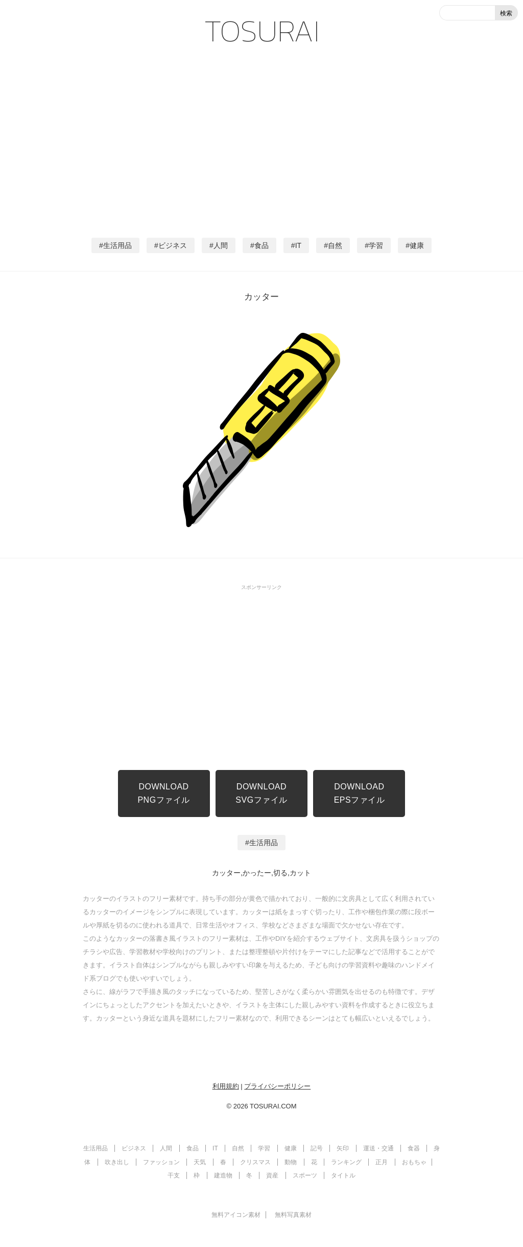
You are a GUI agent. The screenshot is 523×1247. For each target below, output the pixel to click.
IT (298, 245)
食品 (261, 245)
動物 (290, 1162)
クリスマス (255, 1162)
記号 (317, 1148)
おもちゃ (414, 1162)
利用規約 (225, 1086)
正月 (381, 1162)
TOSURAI (261, 31)
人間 (220, 245)
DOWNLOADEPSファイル (359, 793)
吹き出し (117, 1162)
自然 (335, 245)
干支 (174, 1175)
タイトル (343, 1175)
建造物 (223, 1175)
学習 (376, 245)
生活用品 (117, 245)
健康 (417, 245)
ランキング (346, 1162)
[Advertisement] (261, 138)
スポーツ (305, 1175)
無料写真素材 (293, 1214)
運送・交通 (378, 1148)
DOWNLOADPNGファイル (163, 793)
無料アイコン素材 (235, 1214)
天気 (200, 1162)
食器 (414, 1148)
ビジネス (172, 245)
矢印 (343, 1148)
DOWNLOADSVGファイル (261, 793)
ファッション (161, 1162)
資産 (272, 1175)
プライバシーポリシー (277, 1086)
